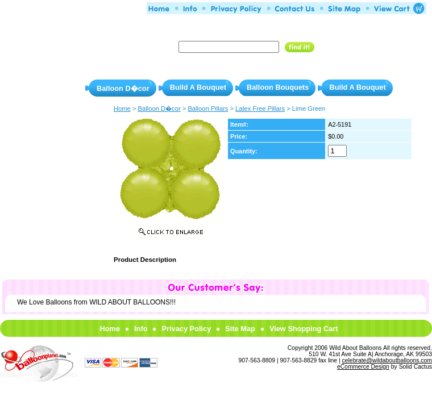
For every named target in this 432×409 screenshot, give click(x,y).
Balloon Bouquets (278, 87)
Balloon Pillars (208, 108)
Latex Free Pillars (260, 108)
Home (109, 328)
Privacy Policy (186, 328)
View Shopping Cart (303, 328)
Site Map (240, 328)
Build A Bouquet (198, 87)
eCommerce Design (363, 367)
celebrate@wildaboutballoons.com (387, 360)
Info (140, 328)
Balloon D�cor (123, 88)
